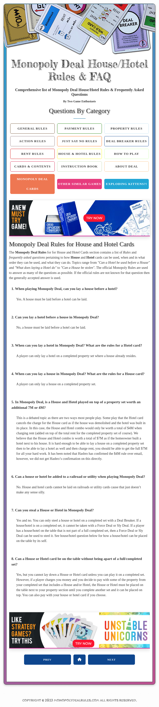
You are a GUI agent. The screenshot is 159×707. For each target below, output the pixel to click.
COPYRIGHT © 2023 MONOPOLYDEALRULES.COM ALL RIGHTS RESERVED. (79, 700)
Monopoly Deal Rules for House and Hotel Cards (71, 244)
